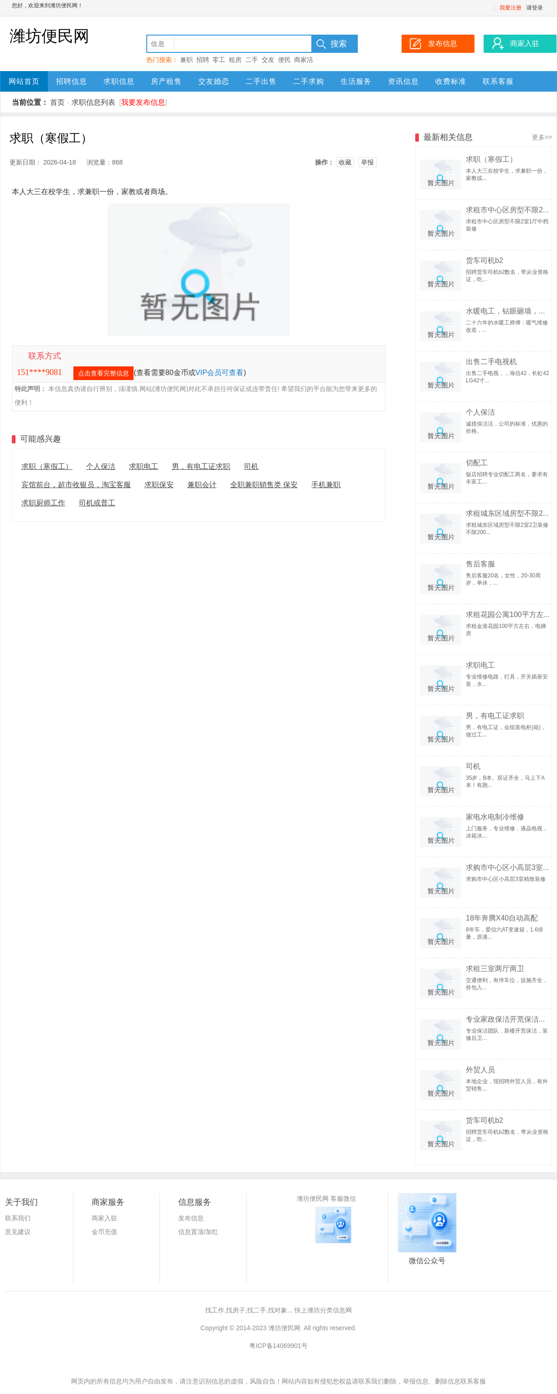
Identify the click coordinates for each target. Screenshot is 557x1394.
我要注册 (510, 8)
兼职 (186, 59)
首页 (57, 102)
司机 (251, 466)
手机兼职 (325, 485)
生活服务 (355, 81)
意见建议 (18, 1231)
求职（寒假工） (46, 466)
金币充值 (104, 1231)
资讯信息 (403, 81)
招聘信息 (71, 81)
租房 (235, 59)
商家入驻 (104, 1218)
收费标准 (450, 81)
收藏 (345, 162)
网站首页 (24, 81)
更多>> (542, 137)
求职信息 (118, 81)
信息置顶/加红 (198, 1231)
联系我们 (18, 1218)
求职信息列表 (93, 102)
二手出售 (261, 81)
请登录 (534, 8)
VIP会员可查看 (220, 372)
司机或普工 (97, 503)
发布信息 (191, 1218)
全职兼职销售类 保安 (264, 485)
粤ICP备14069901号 (278, 1345)
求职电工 (143, 466)
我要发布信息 (143, 102)
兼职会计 (202, 485)
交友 (268, 59)
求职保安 (159, 485)
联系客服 (498, 81)
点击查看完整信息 (103, 373)
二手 (251, 59)
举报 (367, 162)
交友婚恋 (213, 81)
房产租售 (166, 81)
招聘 (202, 59)
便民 (284, 59)
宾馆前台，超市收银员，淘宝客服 (76, 485)
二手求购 (308, 81)
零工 (218, 59)
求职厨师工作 (43, 503)
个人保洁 (100, 466)
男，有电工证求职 (201, 466)
